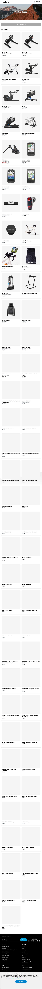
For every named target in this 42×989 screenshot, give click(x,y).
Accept (21, 981)
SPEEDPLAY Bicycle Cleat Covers (29, 480)
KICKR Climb (5, 293)
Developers (24, 957)
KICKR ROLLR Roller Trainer (28, 133)
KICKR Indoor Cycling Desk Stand (29, 293)
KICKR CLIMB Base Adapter (8, 742)
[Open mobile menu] (39, 2)
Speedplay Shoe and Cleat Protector (10, 480)
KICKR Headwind (6, 320)
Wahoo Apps (24, 950)
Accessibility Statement (26, 953)
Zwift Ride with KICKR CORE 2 (9, 79)
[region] (21, 980)
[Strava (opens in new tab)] (35, 941)
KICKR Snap (5, 160)
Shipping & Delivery (5, 955)
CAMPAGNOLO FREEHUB (7, 847)
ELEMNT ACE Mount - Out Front (9, 688)
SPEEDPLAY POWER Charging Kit (29, 796)
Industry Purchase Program (27, 961)
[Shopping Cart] (37, 2)
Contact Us (4, 948)
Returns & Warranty (5, 957)
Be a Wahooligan (25, 962)
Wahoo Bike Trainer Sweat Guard (29, 610)
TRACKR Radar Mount (27, 636)
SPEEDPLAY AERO (6, 347)
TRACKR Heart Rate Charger (8, 900)
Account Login (4, 961)
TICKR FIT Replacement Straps (29, 900)
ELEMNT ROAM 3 (26, 160)
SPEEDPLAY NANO (26, 320)
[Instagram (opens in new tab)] (31, 941)
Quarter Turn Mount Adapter (28, 769)
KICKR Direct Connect (7, 506)
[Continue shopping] (11, 2)
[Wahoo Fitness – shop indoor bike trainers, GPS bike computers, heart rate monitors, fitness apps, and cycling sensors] (5, 2)
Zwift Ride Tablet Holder (7, 266)
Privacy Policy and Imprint (27, 967)
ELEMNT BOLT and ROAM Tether (9, 796)
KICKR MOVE (5, 133)
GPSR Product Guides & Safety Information (10, 950)
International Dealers (26, 959)
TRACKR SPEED (5, 240)
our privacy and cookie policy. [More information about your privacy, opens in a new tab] (14, 977)
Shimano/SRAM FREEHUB (28, 847)
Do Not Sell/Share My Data (27, 969)
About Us (23, 946)
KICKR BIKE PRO (25, 79)
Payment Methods (5, 953)
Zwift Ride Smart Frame (27, 240)
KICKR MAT (24, 266)
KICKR (23, 106)
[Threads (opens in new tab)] (29, 941)
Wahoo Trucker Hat (26, 584)
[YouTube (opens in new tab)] (37, 941)
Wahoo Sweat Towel (7, 636)
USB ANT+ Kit (25, 506)
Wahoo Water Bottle (7, 610)
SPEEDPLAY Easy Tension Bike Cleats (30, 453)
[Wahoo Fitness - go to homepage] (34, 939)
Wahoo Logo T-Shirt (26, 557)
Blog (22, 955)
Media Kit (23, 948)
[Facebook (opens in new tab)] (39, 941)
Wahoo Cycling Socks (7, 584)
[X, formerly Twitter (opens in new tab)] (33, 941)
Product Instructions (5, 951)
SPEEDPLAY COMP (6, 374)
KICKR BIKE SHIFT (6, 106)
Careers (23, 951)
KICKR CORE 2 (5, 52)
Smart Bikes (4, 969)
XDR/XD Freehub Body (7, 873)
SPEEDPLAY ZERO (26, 347)
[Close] (40, 974)
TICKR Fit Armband (26, 401)
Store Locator (4, 959)
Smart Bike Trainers (5, 967)
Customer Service (5, 946)
